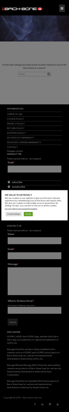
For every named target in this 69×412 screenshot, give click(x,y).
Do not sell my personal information (21, 209)
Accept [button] (28, 214)
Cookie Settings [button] (13, 214)
